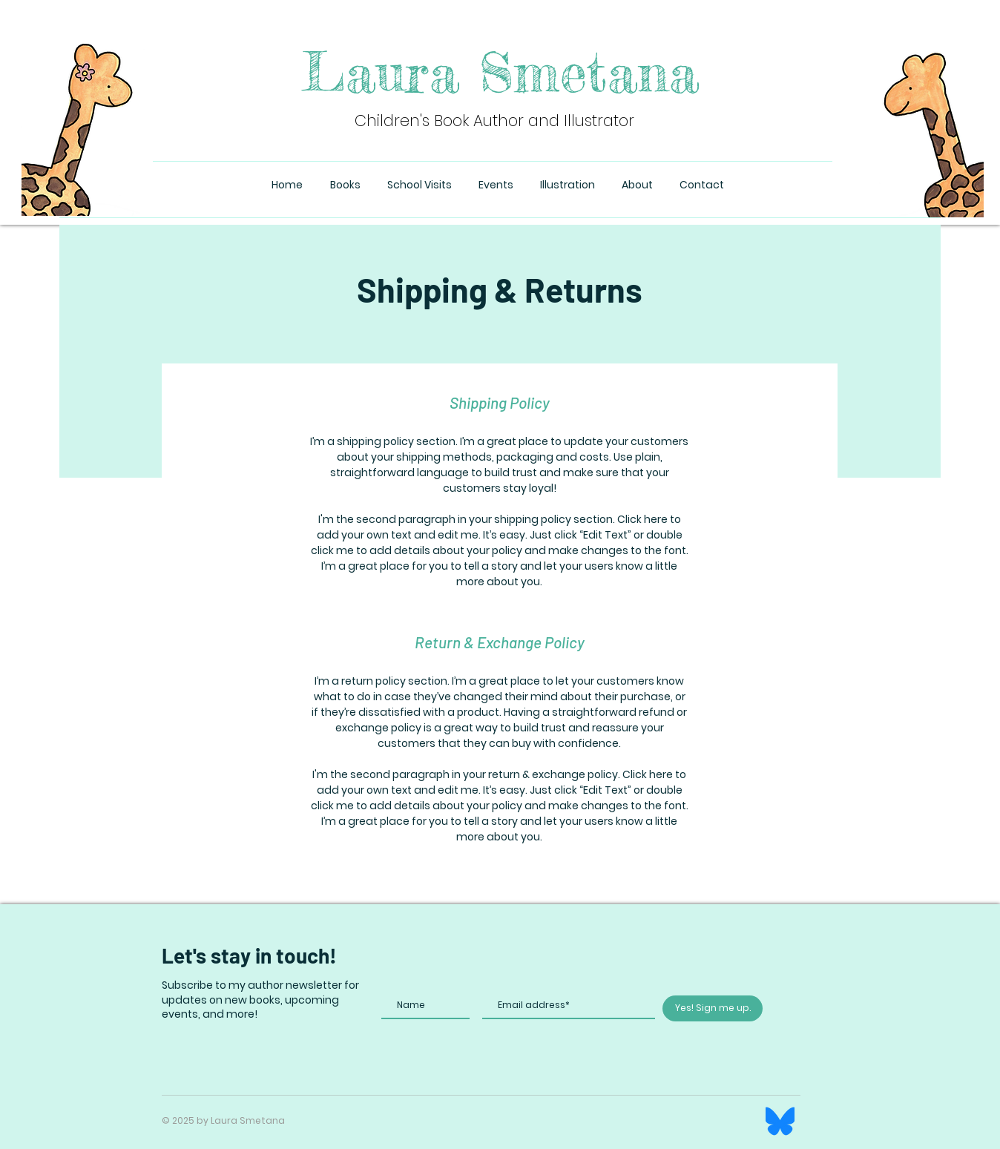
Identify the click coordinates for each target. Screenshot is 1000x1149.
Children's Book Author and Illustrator (494, 120)
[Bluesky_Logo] (780, 1121)
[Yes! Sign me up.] (712, 1008)
